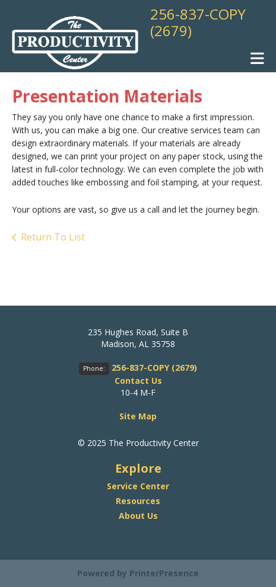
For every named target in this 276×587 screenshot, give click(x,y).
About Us (138, 515)
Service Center (138, 486)
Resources (138, 500)
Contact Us (138, 380)
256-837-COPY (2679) (198, 22)
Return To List (53, 236)
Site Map (138, 416)
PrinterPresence (164, 573)
